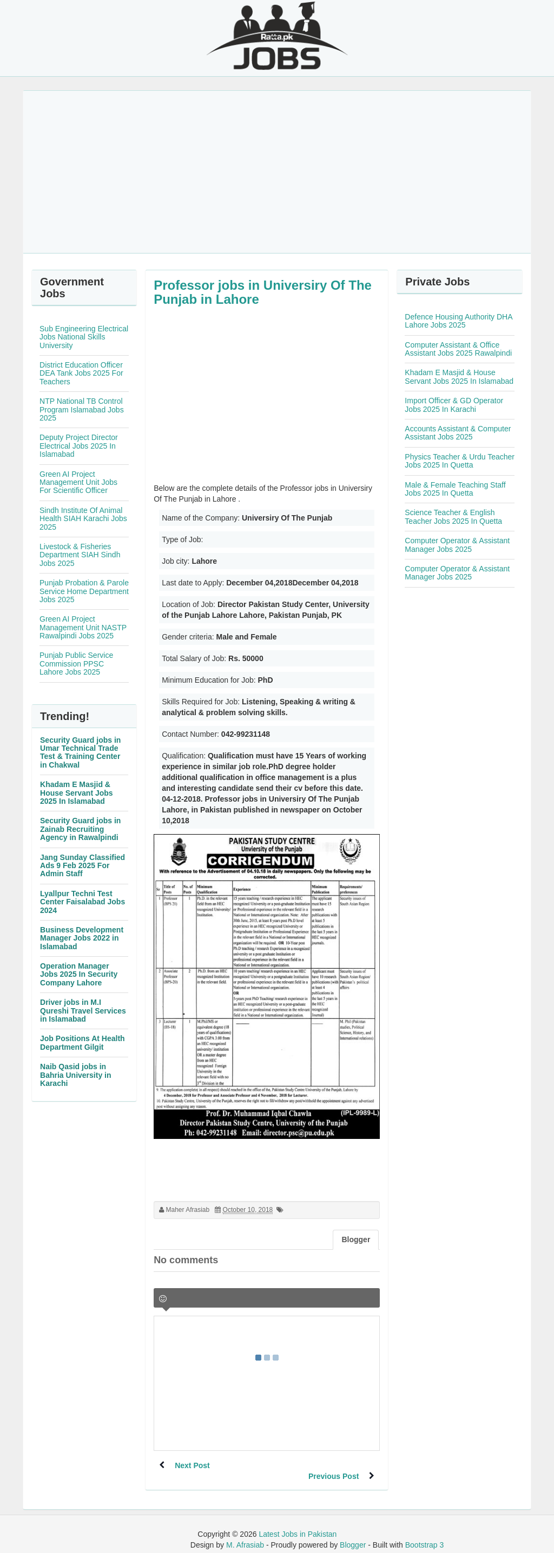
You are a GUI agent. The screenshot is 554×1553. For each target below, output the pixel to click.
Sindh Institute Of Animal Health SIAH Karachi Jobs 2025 (83, 518)
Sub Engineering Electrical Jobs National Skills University (83, 337)
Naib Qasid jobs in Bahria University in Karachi (75, 1075)
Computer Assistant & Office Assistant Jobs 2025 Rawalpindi (458, 349)
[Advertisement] (277, 172)
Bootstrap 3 (424, 1534)
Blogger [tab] (355, 1239)
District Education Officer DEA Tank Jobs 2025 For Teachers (81, 373)
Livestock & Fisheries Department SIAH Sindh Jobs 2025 (79, 555)
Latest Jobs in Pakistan (298, 1523)
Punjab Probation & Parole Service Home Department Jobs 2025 (84, 591)
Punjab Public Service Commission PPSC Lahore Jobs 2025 (76, 663)
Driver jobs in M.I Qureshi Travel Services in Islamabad (83, 1010)
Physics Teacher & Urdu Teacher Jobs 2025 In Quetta (460, 460)
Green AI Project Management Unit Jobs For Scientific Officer (78, 482)
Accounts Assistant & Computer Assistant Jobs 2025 (458, 432)
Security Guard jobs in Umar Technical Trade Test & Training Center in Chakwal (80, 752)
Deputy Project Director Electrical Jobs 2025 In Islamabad (78, 445)
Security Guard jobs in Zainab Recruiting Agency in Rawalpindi (80, 829)
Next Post (192, 1465)
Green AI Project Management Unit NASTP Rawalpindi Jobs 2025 (83, 627)
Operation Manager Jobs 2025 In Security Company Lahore (78, 974)
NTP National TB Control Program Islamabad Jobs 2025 (81, 409)
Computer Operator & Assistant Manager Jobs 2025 (457, 544)
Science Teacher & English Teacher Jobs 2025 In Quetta (453, 516)
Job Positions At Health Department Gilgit (82, 1042)
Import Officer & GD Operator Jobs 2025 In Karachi (454, 404)
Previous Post (333, 1465)
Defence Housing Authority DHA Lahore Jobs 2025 (458, 320)
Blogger (353, 1534)
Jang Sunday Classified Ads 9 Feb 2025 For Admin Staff (82, 865)
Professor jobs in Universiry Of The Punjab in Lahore (263, 292)
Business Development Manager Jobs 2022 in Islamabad (81, 938)
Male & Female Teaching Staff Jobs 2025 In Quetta (455, 489)
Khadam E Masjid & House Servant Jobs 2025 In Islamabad (76, 792)
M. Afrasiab (245, 1534)
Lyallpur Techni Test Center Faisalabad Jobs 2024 (82, 902)
